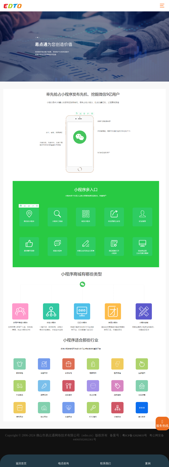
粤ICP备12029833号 (134, 435)
